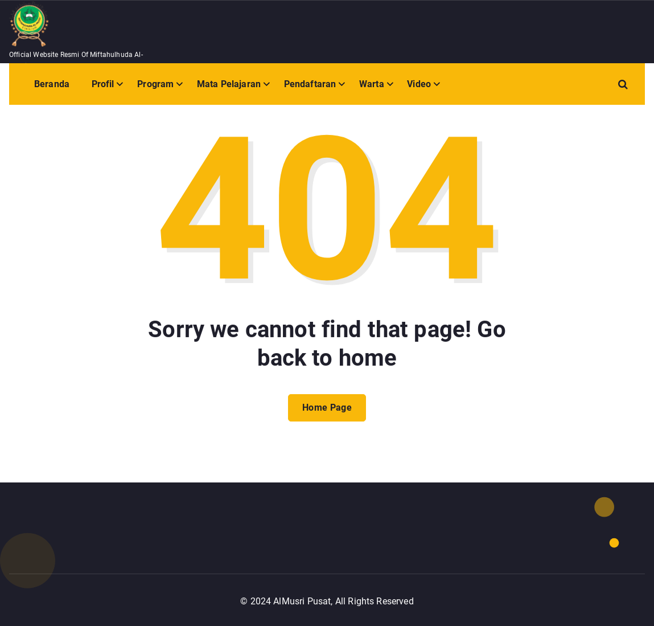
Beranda (51, 84)
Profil (103, 84)
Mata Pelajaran (229, 84)
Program (155, 84)
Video (419, 84)
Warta (371, 84)
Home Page (327, 416)
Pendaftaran (310, 84)
